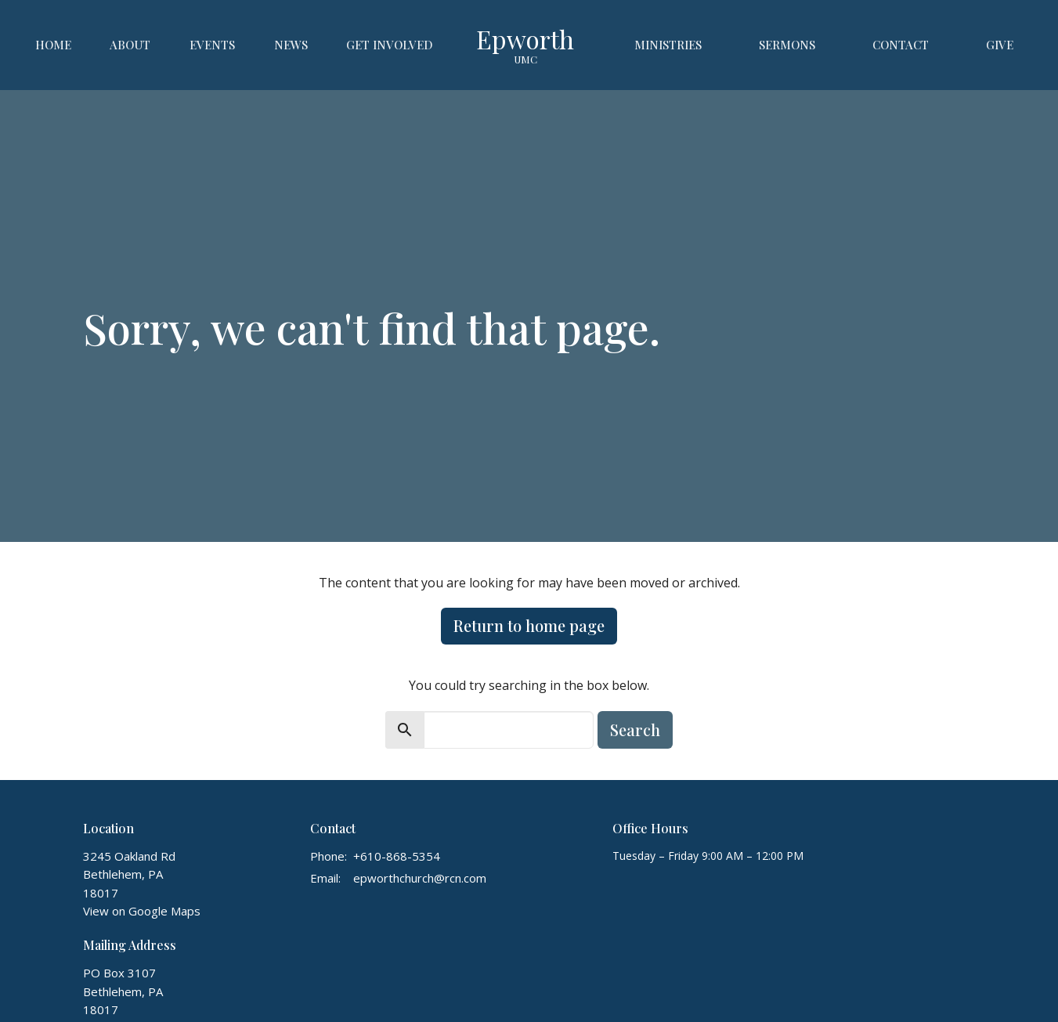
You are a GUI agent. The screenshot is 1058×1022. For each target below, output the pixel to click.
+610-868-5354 (396, 856)
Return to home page (529, 625)
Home (53, 44)
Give (999, 44)
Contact (900, 44)
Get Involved (389, 44)
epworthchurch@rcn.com (419, 878)
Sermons (787, 44)
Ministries (668, 44)
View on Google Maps (141, 911)
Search (635, 729)
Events (212, 44)
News (291, 44)
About (130, 44)
